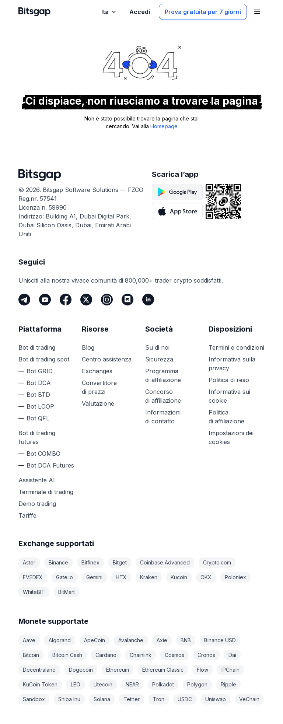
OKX (206, 577)
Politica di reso (229, 380)
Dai (232, 655)
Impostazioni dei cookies (231, 437)
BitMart (66, 592)
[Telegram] (24, 299)
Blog (88, 347)
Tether (131, 699)
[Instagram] (107, 299)
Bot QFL (38, 418)
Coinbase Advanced (165, 562)
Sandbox (34, 699)
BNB (186, 640)
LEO (75, 684)
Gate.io (64, 577)
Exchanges (97, 371)
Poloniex (235, 577)
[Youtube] (45, 299)
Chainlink (140, 655)
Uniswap (215, 699)
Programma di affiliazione (163, 375)
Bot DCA (39, 383)
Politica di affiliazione (226, 417)
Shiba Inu (69, 699)
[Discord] (127, 299)
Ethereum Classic (163, 670)
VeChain (249, 699)
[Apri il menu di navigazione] (257, 11)
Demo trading (37, 503)
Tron (158, 699)
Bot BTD (38, 394)
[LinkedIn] (148, 299)
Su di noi (157, 347)
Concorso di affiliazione (163, 396)
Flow (202, 670)
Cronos (206, 655)
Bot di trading (36, 347)
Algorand (60, 640)
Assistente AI (36, 480)
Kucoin (179, 577)
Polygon (197, 684)
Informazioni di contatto (163, 417)
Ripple (228, 684)
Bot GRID (40, 371)
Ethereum (117, 670)
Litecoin (103, 684)
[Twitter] (86, 299)
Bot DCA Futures (50, 465)
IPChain (230, 670)
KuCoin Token (40, 684)
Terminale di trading (45, 492)
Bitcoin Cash (67, 655)
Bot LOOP (40, 406)
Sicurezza (159, 359)
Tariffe (27, 515)
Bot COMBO (43, 453)
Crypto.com (217, 562)
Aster (29, 562)
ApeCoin (94, 640)
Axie (162, 640)
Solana (102, 699)
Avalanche (130, 640)
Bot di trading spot (43, 359)
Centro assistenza (107, 359)
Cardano (105, 655)
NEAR (132, 684)
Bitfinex (90, 562)
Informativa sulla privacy (232, 364)
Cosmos (174, 655)
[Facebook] (65, 299)
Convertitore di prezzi (99, 387)
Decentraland (39, 670)
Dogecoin (81, 670)
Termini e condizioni (236, 347)
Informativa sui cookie (229, 396)
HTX (121, 577)
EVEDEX (33, 577)
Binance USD (220, 640)
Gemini (94, 577)
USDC (185, 699)
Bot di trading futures (36, 437)
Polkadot (163, 684)
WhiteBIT (34, 592)
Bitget (120, 562)
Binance (58, 562)
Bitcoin (31, 655)
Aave (29, 640)
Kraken (148, 577)
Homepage (164, 126)
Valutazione (98, 403)
